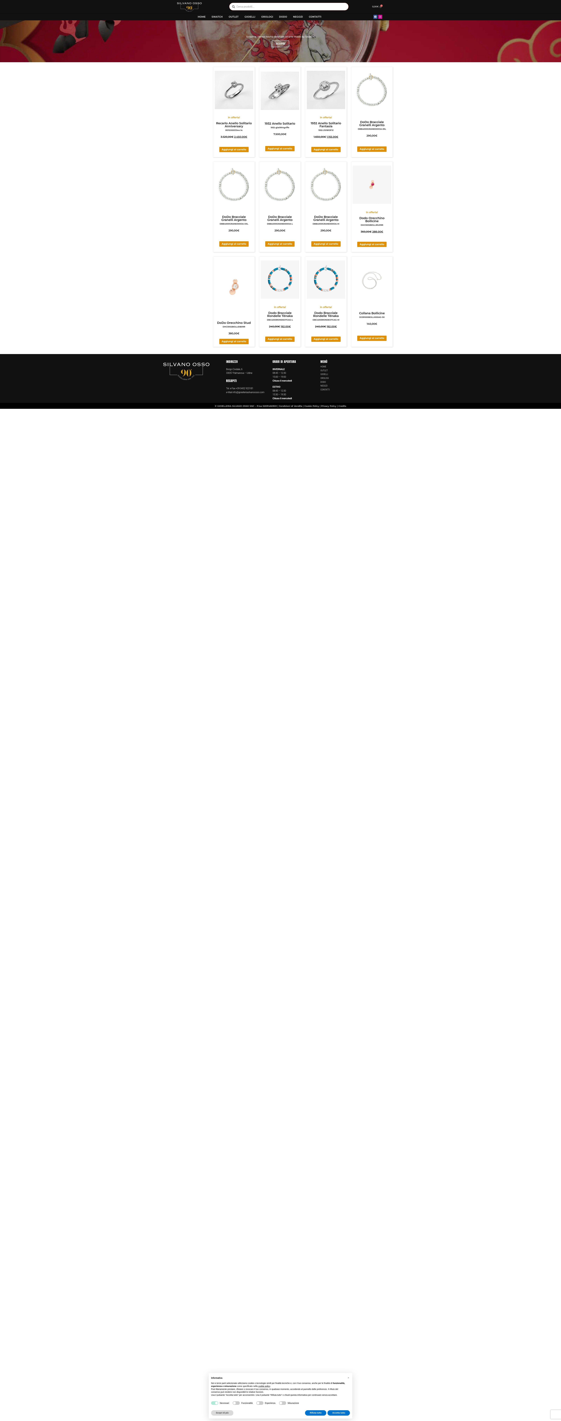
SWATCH (217, 16)
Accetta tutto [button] (338, 1413)
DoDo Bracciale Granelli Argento (371, 123)
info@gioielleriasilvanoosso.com (248, 392)
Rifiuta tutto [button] (316, 1413)
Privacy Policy (328, 406)
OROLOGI (267, 16)
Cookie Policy (311, 406)
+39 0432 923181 (244, 388)
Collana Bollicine (372, 313)
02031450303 (270, 406)
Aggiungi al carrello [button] (234, 149)
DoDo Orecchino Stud (234, 323)
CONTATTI (315, 16)
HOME (202, 16)
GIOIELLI (250, 16)
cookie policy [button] (264, 1386)
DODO (283, 16)
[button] (348, 1377)
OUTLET (233, 16)
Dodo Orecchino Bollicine (371, 219)
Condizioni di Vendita (290, 406)
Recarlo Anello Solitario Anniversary (234, 124)
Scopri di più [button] (222, 1413)
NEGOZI (298, 16)
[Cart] (376, 6)
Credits (342, 406)
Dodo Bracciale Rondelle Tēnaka (280, 314)
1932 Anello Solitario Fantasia (326, 124)
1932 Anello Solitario (280, 123)
